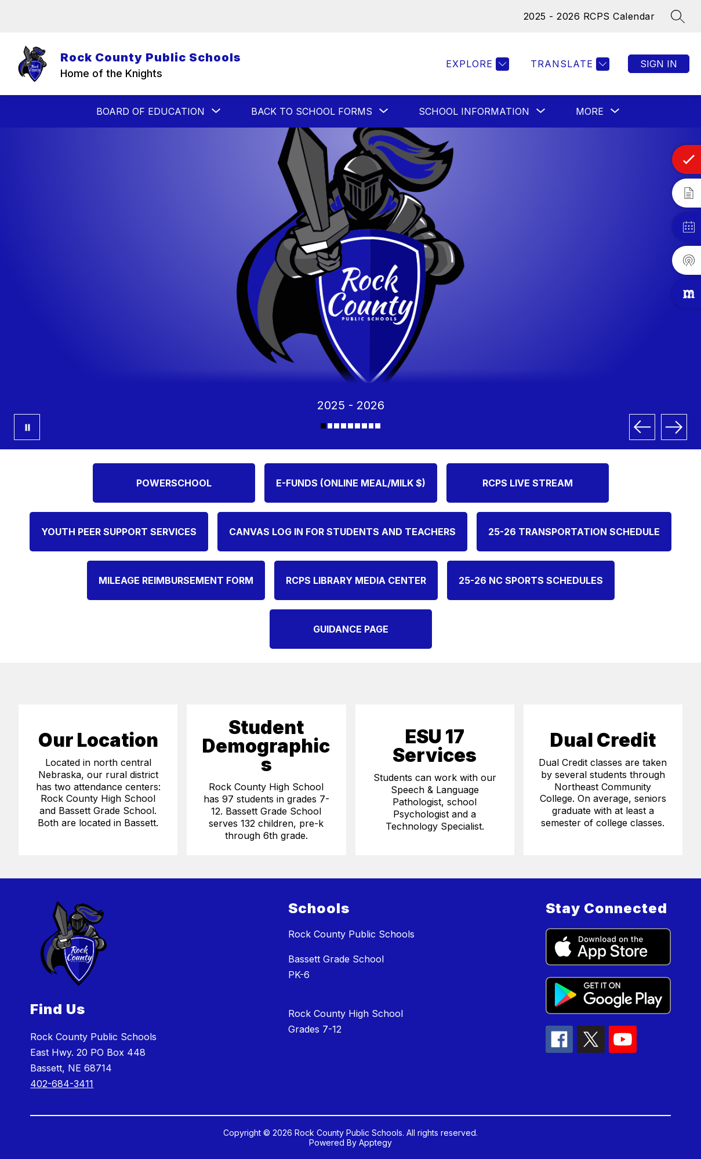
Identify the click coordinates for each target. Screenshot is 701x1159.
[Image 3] (336, 425)
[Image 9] (377, 425)
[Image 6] (357, 425)
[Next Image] (674, 427)
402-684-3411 (61, 1083)
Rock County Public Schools (351, 934)
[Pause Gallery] (27, 427)
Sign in (658, 64)
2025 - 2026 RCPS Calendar (589, 16)
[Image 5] (350, 425)
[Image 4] (343, 425)
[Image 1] (323, 425)
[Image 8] (371, 425)
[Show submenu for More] (590, 111)
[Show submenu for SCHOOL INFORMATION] (474, 111)
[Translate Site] (568, 64)
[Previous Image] (642, 427)
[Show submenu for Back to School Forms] (311, 111)
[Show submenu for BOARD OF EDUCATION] (150, 111)
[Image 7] (364, 425)
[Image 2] (330, 425)
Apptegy (375, 1142)
